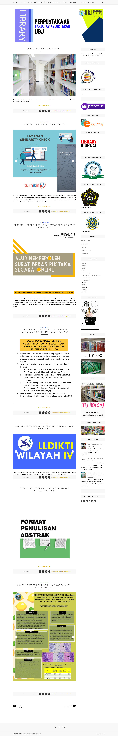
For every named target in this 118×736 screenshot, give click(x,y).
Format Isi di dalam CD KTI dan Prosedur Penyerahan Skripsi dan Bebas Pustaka (44, 331)
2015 (83, 292)
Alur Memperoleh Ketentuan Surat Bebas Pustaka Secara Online (44, 226)
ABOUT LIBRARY (44, 222)
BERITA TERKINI (44, 423)
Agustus (86, 280)
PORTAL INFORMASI (70, 2)
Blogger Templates (36, 733)
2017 (83, 287)
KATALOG (48, 2)
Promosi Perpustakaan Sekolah (95, 444)
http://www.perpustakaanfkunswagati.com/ (61, 110)
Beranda (15, 2)
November (86, 273)
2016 (83, 289)
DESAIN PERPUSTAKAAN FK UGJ (44, 49)
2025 (83, 263)
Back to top (100, 734)
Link (82, 94)
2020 (83, 270)
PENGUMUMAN (85, 253)
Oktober (86, 277)
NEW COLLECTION (86, 250)
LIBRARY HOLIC (58, 2)
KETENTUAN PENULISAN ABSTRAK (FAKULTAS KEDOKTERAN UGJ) (44, 490)
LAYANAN (40, 2)
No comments (26, 110)
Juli (84, 282)
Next (73, 75)
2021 (83, 268)
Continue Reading (44, 105)
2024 (83, 265)
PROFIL (23, 2)
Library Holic (84, 247)
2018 (83, 285)
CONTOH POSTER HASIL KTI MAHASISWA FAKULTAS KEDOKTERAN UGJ (44, 586)
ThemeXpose (27, 733)
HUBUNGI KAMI (31, 2)
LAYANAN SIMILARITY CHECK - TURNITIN (44, 124)
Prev (16, 75)
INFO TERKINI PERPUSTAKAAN (86, 2)
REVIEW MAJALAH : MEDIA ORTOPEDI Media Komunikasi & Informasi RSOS (95, 475)
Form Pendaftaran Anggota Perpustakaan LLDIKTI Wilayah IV (44, 427)
